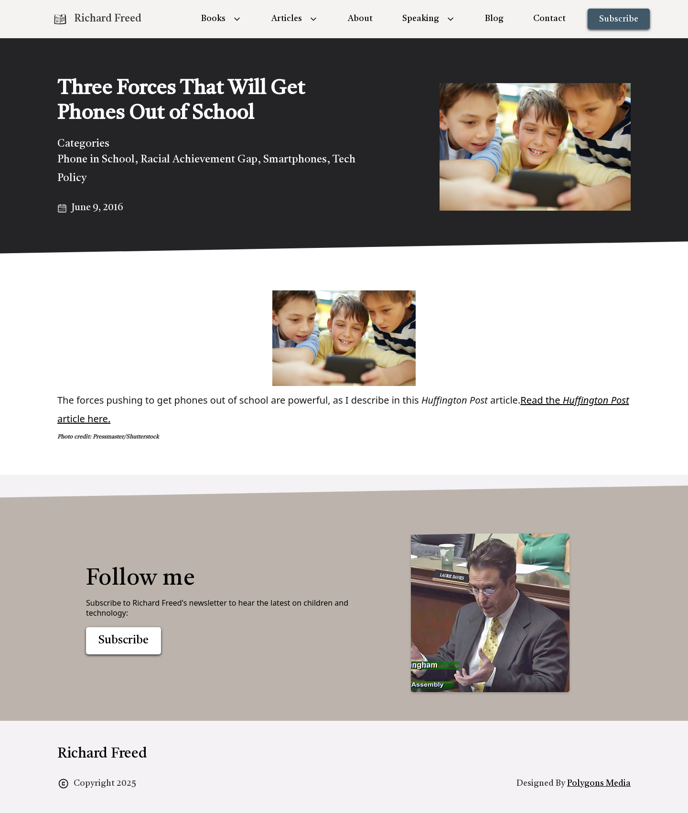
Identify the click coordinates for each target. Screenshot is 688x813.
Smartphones (295, 159)
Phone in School (96, 159)
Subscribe (618, 19)
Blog (494, 18)
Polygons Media (599, 783)
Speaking (420, 18)
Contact (549, 18)
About (360, 18)
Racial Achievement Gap (199, 159)
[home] (97, 19)
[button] (221, 19)
